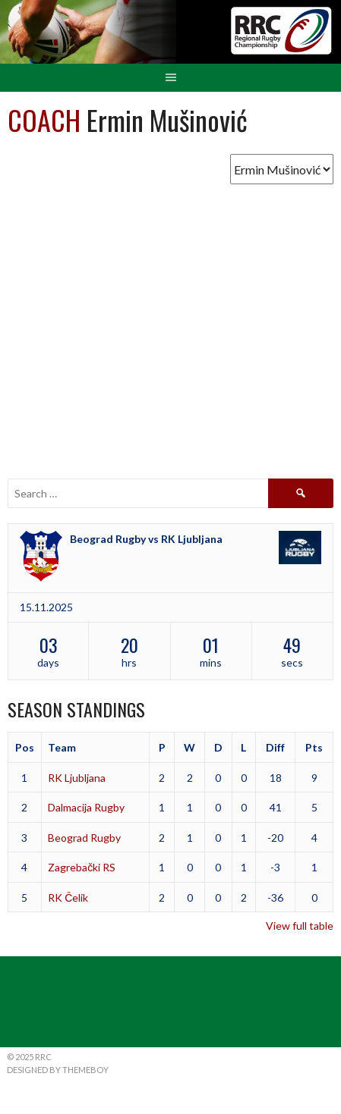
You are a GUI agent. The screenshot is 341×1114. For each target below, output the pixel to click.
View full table (299, 925)
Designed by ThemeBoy (58, 1070)
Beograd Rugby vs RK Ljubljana (146, 538)
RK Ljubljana (77, 777)
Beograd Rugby (84, 837)
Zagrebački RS (81, 867)
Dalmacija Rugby (86, 807)
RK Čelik (68, 897)
